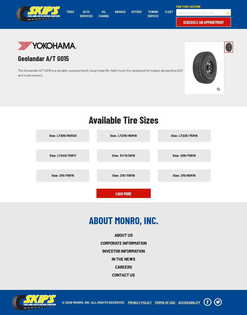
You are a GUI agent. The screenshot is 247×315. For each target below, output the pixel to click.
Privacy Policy (140, 302)
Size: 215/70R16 (123, 175)
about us (124, 235)
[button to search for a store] (228, 12)
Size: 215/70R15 (63, 175)
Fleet (169, 12)
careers (123, 267)
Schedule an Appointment (203, 22)
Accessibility (189, 302)
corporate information (124, 243)
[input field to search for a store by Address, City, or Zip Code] (203, 12)
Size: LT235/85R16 (123, 135)
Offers (136, 12)
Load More (123, 193)
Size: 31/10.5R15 (123, 155)
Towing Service (153, 14)
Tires (70, 12)
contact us (123, 275)
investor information (123, 251)
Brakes (120, 12)
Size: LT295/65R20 (63, 135)
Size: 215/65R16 (184, 175)
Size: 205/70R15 (184, 155)
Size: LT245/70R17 (63, 155)
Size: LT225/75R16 (184, 135)
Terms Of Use (165, 302)
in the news (123, 259)
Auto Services (86, 14)
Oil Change (104, 14)
